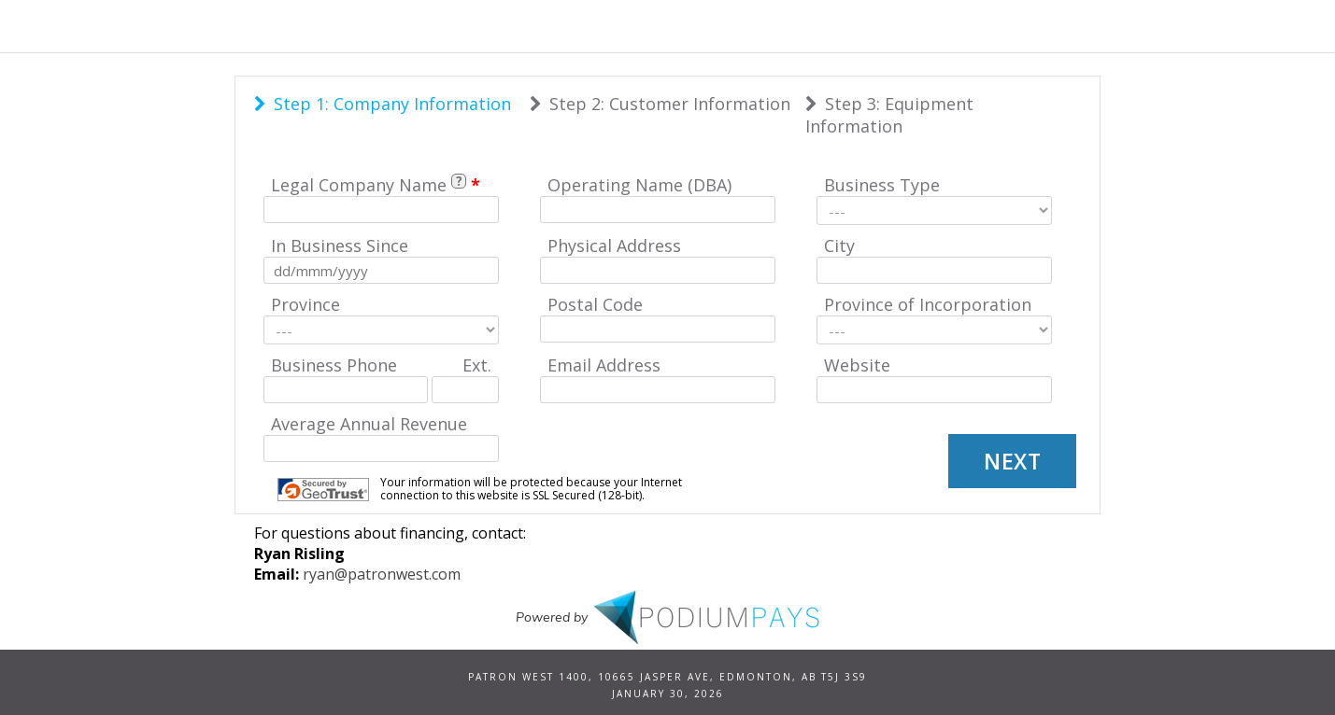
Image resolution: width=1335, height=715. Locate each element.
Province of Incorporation (927, 304)
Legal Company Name (359, 185)
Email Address (603, 365)
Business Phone (334, 365)
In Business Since (339, 245)
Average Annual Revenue (369, 424)
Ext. (476, 365)
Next (1012, 461)
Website (857, 365)
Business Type (882, 185)
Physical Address (614, 245)
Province (305, 304)
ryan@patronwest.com (382, 574)
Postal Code (595, 304)
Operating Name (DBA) (639, 185)
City (839, 245)
